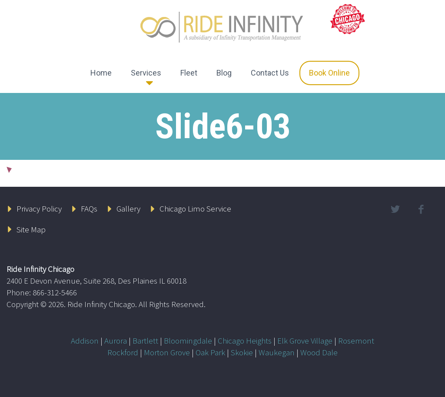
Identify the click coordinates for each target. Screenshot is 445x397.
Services (146, 72)
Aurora (115, 340)
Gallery (128, 208)
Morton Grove (167, 352)
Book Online (329, 72)
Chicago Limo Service (195, 208)
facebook (421, 209)
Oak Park (210, 352)
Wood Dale (319, 352)
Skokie (242, 352)
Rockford (122, 352)
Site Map (31, 229)
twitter (395, 209)
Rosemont (356, 340)
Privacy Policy (39, 208)
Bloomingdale (188, 340)
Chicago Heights (245, 340)
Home (101, 72)
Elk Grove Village (304, 340)
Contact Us (270, 72)
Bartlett (145, 340)
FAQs (89, 208)
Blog (224, 72)
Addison (85, 340)
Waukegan (277, 352)
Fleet (188, 72)
